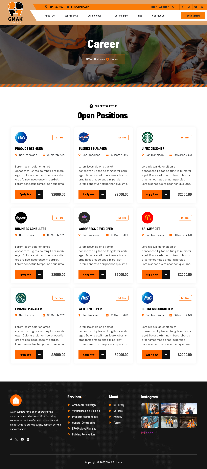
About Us (50, 15)
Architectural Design (82, 405)
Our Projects (71, 15)
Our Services (94, 15)
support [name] (163, 6)
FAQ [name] (172, 6)
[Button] (193, 15)
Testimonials (120, 15)
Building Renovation (81, 434)
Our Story (116, 405)
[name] (25, 194)
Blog (140, 15)
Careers (116, 410)
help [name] (153, 6)
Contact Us (158, 15)
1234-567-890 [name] (54, 6)
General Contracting (81, 422)
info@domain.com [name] (78, 6)
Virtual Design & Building (84, 410)
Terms (115, 422)
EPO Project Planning (82, 428)
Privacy (115, 416)
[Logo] (26, 12)
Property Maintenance (83, 416)
